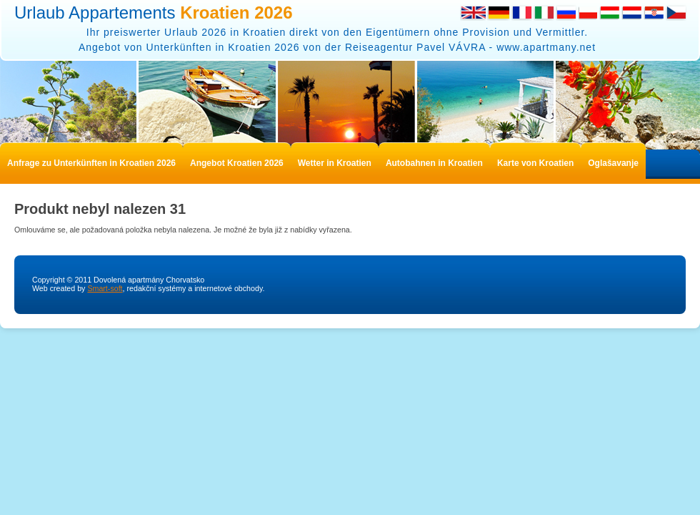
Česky (676, 12)
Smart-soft (104, 288)
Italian (544, 12)
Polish (588, 12)
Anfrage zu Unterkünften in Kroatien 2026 (91, 163)
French (521, 12)
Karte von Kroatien (535, 163)
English (473, 12)
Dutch (631, 12)
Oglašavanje (613, 163)
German (498, 12)
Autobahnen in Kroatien (434, 163)
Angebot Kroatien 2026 (237, 163)
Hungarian (609, 12)
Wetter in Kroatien (334, 163)
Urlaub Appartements (153, 12)
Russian (566, 12)
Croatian (654, 12)
